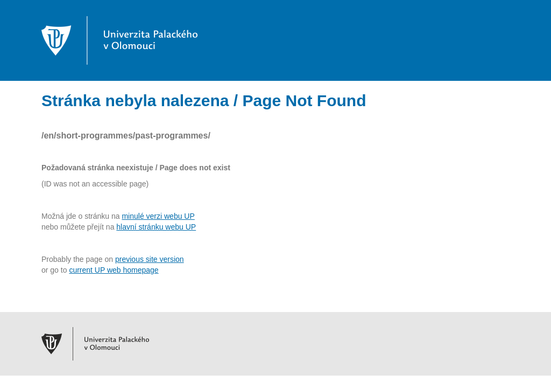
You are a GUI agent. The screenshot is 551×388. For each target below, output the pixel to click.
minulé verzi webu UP (158, 216)
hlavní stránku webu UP (156, 227)
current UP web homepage (113, 270)
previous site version (149, 259)
